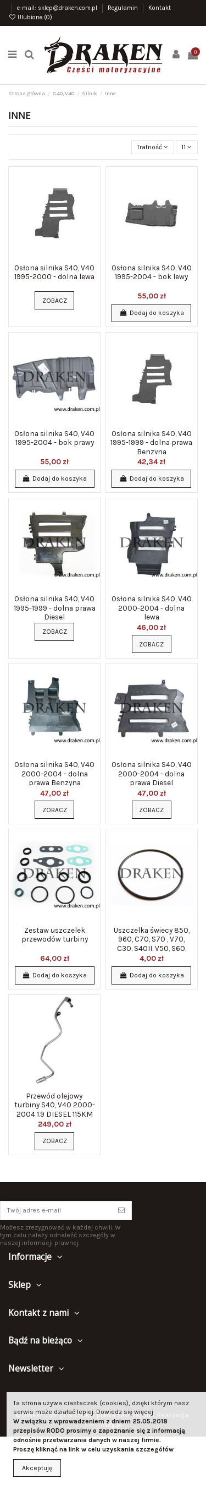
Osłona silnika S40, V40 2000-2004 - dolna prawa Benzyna (54, 773)
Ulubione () (30, 17)
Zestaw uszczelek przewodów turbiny (54, 934)
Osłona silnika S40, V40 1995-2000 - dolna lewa (54, 272)
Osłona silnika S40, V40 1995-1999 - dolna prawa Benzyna (151, 442)
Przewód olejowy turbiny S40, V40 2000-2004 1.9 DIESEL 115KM (54, 1104)
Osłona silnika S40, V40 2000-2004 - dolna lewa (152, 607)
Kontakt (159, 8)
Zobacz (54, 300)
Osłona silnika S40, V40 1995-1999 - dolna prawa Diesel (55, 607)
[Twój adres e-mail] (56, 1210)
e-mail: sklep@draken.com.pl (58, 8)
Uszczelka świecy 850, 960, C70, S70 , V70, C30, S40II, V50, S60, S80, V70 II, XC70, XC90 (151, 943)
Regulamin (124, 8)
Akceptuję (37, 1468)
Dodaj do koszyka (151, 313)
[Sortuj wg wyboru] (152, 147)
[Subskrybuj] (121, 1210)
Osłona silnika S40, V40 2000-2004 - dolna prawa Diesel (152, 773)
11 (186, 147)
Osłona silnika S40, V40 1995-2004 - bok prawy (54, 438)
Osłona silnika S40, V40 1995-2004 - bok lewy (152, 272)
